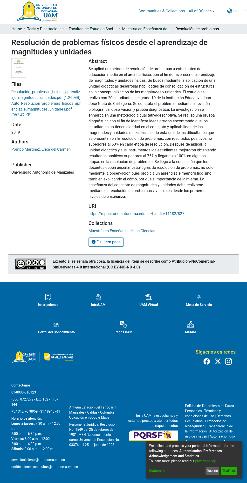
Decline (212, 471)
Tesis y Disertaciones (45, 29)
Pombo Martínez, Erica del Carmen (41, 149)
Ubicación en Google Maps (89, 417)
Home (17, 29)
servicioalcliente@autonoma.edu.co (38, 460)
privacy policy (205, 461)
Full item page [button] (106, 242)
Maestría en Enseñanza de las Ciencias (146, 29)
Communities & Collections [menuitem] (161, 11)
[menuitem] (201, 11)
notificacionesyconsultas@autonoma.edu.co (44, 467)
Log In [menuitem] (238, 11)
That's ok (229, 471)
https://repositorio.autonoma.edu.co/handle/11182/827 (136, 213)
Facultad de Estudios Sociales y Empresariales (93, 29)
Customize (157, 471)
